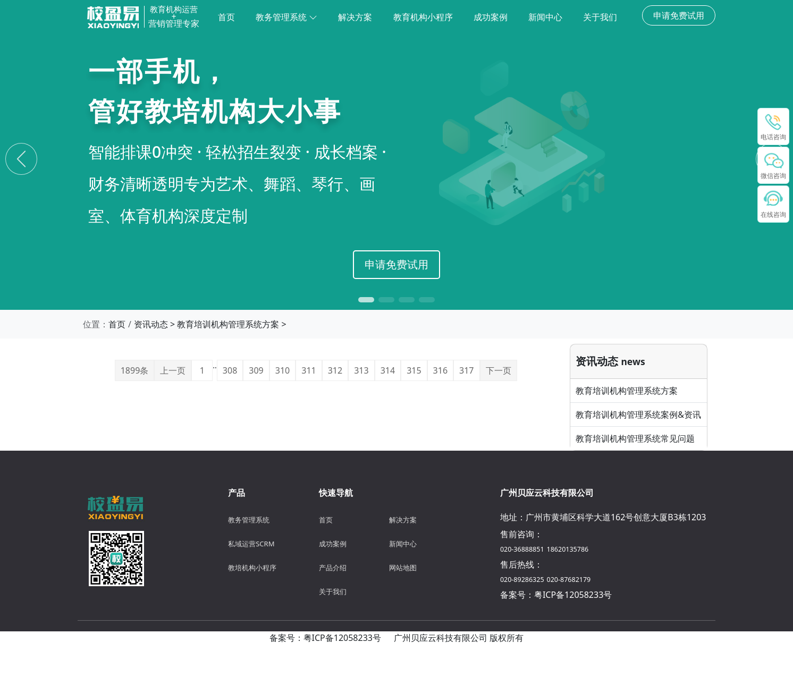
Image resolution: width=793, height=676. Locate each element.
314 (388, 370)
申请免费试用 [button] (678, 15)
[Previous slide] (21, 159)
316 (440, 370)
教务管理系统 (286, 17)
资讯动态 (151, 324)
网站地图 (403, 567)
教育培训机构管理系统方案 (228, 324)
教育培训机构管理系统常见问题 (635, 438)
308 (230, 370)
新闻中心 (403, 543)
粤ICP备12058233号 (573, 595)
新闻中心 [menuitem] (545, 17)
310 (282, 370)
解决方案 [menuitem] (355, 17)
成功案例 (333, 543)
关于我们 (333, 591)
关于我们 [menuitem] (600, 17)
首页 (116, 324)
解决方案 (403, 520)
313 (361, 370)
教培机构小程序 (252, 567)
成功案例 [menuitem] (491, 17)
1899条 (135, 370)
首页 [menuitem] (226, 17)
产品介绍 (333, 567)
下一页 (498, 370)
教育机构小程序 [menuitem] (423, 17)
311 (308, 370)
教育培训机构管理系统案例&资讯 (638, 414)
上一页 (172, 370)
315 (414, 370)
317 (466, 370)
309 (256, 370)
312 (335, 370)
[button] (366, 299)
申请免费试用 (396, 264)
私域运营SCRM (251, 543)
